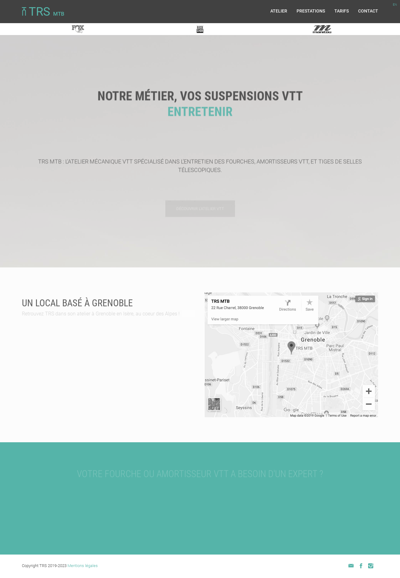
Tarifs (341, 10)
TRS (43, 11)
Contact (368, 10)
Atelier (278, 10)
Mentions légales (83, 565)
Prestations (311, 10)
